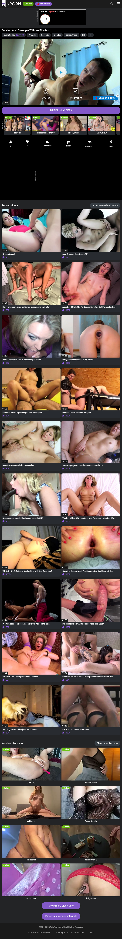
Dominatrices (71, 35)
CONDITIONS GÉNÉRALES (39, 933)
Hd (83, 35)
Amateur (32, 35)
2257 (92, 933)
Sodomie (45, 35)
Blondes (57, 35)
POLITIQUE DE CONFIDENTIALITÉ (70, 933)
